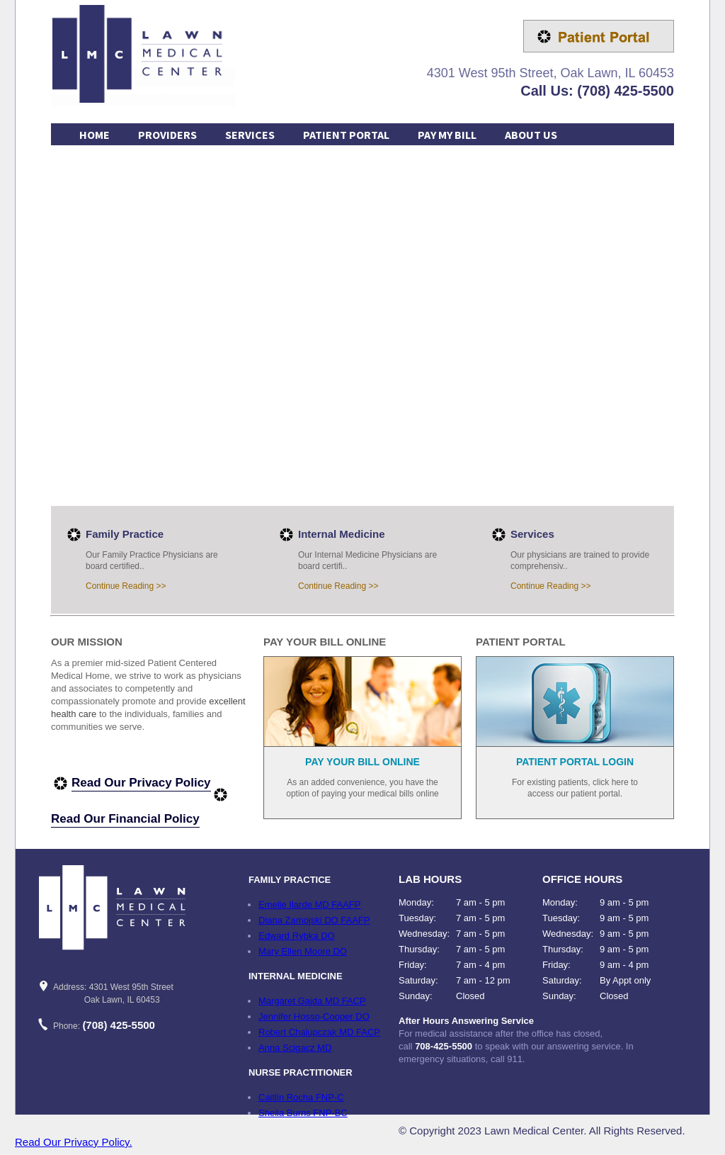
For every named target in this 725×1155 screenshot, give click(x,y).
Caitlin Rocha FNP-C (301, 1097)
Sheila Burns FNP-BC (303, 1113)
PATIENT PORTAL (346, 135)
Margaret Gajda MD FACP (312, 1001)
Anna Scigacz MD (294, 1047)
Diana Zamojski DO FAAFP (314, 920)
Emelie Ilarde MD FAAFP (309, 904)
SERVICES (250, 135)
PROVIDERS (167, 135)
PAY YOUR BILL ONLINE (362, 761)
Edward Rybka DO (296, 935)
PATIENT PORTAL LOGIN (575, 761)
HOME (94, 135)
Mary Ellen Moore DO (302, 951)
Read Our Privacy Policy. (73, 1142)
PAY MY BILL (447, 135)
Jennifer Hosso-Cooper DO (314, 1016)
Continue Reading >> (126, 586)
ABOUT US (531, 135)
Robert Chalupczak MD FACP (319, 1032)
